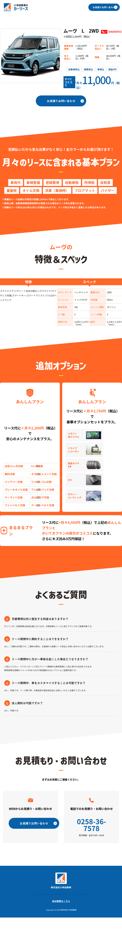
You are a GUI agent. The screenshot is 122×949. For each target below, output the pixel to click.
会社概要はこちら (61, 904)
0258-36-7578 (91, 827)
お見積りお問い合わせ (104, 7)
